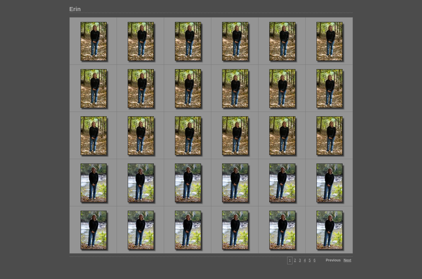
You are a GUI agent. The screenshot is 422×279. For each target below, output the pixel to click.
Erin (75, 9)
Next (347, 260)
